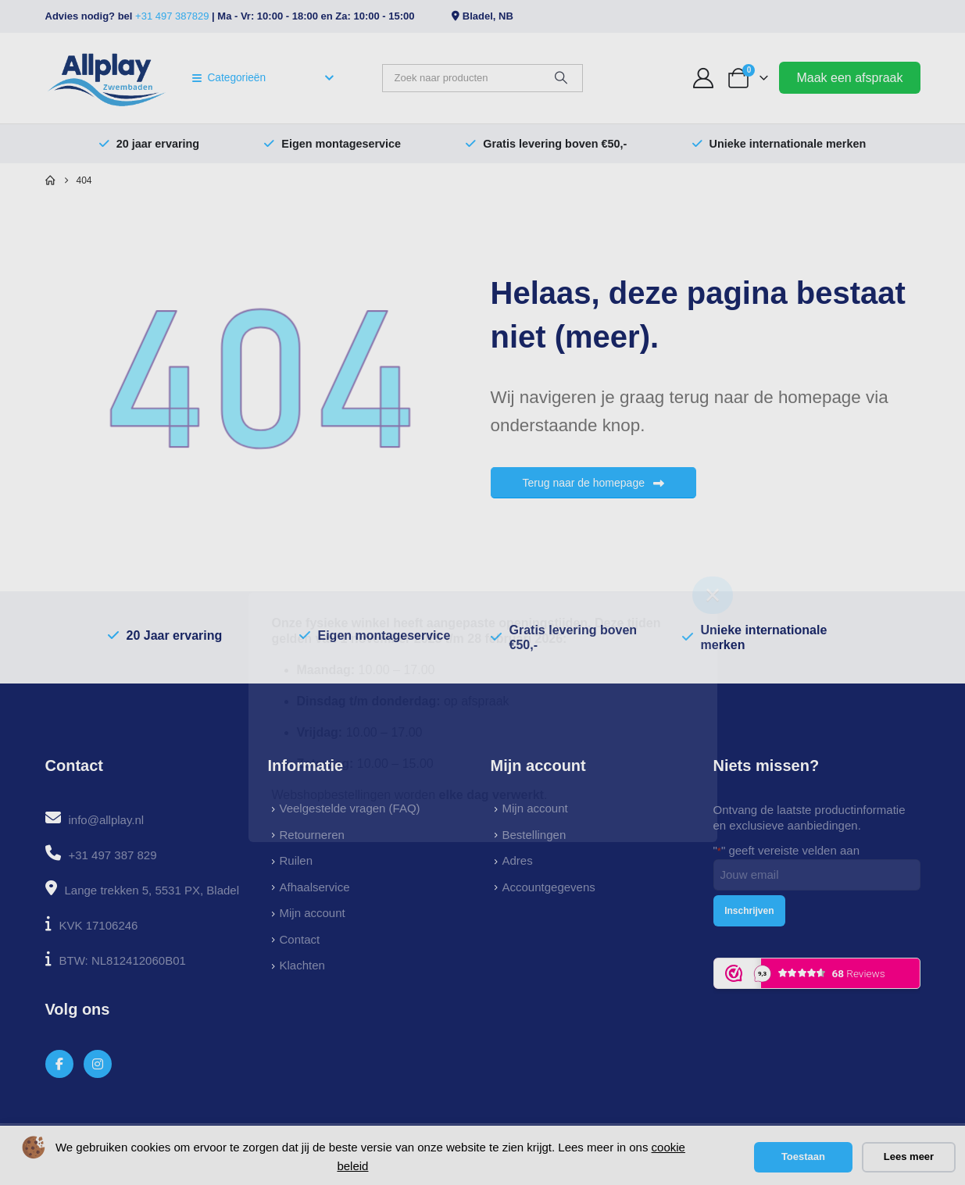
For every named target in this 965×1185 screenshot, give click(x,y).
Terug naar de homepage (593, 482)
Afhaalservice (315, 887)
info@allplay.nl (107, 819)
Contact (300, 939)
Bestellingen (534, 834)
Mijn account (312, 912)
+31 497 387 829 (113, 855)
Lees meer (909, 1156)
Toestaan (803, 1156)
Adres (517, 860)
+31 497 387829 (172, 16)
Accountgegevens (548, 887)
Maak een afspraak (849, 77)
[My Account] (703, 78)
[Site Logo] (106, 78)
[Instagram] (98, 1064)
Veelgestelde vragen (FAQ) (350, 808)
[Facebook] (59, 1064)
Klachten (302, 965)
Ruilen (296, 860)
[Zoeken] (561, 78)
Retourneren (312, 834)
